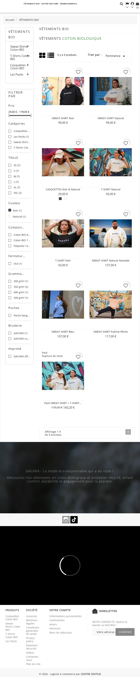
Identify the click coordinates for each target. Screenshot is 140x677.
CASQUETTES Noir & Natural (63, 189)
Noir (17, 210)
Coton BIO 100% (22, 240)
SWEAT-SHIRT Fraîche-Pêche (111, 331)
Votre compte (60, 610)
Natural (19, 216)
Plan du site (33, 664)
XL (17, 187)
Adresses (55, 628)
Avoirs (53, 624)
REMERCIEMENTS (68, 3)
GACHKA (21, 333)
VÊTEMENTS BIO (32, 3)
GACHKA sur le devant (22, 338)
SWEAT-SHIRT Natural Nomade (110, 260)
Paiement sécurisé (32, 647)
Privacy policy (30, 639)
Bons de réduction (60, 632)
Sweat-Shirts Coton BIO (18, 48)
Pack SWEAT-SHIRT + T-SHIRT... (62, 403)
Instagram (66, 519)
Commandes (57, 620)
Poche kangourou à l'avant (22, 315)
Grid (42, 55)
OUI (18, 263)
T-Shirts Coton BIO (20, 57)
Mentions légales (32, 621)
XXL (18, 193)
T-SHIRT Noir (63, 260)
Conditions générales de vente (32, 631)
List (51, 56)
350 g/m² (21, 287)
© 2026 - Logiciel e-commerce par (60, 674)
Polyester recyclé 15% (22, 246)
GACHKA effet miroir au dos (22, 356)
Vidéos (30, 652)
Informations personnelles (65, 616)
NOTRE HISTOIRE (49, 3)
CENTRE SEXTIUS (91, 674)
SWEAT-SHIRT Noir (63, 118)
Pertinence (116, 56)
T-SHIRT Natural (110, 189)
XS (17, 165)
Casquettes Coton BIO (18, 67)
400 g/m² (21, 292)
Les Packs (16, 74)
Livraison (31, 616)
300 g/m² (21, 281)
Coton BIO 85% (22, 234)
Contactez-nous (32, 658)
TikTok (74, 519)
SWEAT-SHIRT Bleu (63, 331)
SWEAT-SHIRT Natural (111, 118)
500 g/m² (21, 297)
